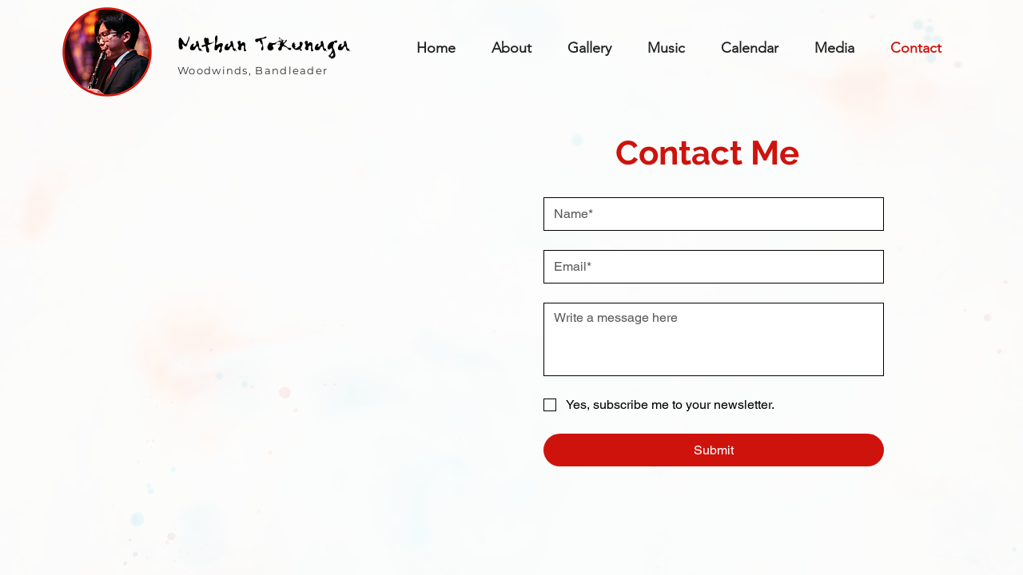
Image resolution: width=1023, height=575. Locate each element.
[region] (107, 52)
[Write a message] (713, 339)
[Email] (709, 267)
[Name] (709, 214)
